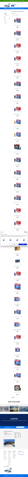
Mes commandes (14, 452)
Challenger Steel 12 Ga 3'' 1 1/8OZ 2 (17, 203)
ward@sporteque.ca (22, 454)
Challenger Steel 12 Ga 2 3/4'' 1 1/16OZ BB (17, 38)
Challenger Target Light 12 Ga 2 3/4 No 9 (17, 76)
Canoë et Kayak (5, 452)
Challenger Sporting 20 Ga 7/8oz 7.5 (17, 139)
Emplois (9, 463)
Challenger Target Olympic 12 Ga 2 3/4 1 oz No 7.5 (17, 279)
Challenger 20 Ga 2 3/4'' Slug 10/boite (17, 253)
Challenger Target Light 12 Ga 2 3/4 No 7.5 (17, 63)
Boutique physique (5, 476)
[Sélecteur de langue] (19, 2)
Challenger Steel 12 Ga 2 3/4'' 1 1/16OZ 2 (17, 25)
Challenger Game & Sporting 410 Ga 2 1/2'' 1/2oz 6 (17, 304)
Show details (24, 242)
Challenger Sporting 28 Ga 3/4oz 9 (17, 291)
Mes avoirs (14, 453)
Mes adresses (14, 454)
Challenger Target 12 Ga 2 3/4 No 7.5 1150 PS (17, 228)
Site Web (10, 436)
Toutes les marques (11, 8)
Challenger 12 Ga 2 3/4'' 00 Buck (17, 392)
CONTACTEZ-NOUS (22, 8)
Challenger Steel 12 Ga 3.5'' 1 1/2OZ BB (17, 165)
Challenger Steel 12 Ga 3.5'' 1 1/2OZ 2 (17, 89)
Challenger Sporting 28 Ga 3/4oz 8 (17, 367)
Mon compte (14, 451)
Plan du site (9, 462)
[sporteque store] (9, 443)
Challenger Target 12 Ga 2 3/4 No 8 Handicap (17, 51)
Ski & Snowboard (5, 458)
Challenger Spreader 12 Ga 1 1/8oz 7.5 (18, 317)
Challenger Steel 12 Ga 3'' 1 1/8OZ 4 (17, 101)
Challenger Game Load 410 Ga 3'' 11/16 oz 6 (17, 355)
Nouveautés (15, 8)
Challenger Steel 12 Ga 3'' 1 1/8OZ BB (17, 177)
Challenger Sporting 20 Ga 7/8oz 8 (17, 127)
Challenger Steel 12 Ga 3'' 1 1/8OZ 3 (17, 190)
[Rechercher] (19, 4)
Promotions (19, 8)
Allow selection (14, 244)
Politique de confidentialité (18, 476)
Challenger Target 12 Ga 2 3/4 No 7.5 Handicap (17, 342)
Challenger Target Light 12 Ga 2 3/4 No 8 (17, 114)
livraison (10, 476)
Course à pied (5, 459)
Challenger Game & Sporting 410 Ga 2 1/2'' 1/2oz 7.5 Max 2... (17, 329)
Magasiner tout (6, 8)
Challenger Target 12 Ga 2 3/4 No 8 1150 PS (17, 215)
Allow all (23, 244)
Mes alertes (14, 458)
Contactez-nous (9, 452)
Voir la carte (6, 436)
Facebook (7, 466)
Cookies (22, 476)
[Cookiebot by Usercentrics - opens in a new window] (24, 232)
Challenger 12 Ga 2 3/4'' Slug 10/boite (17, 266)
